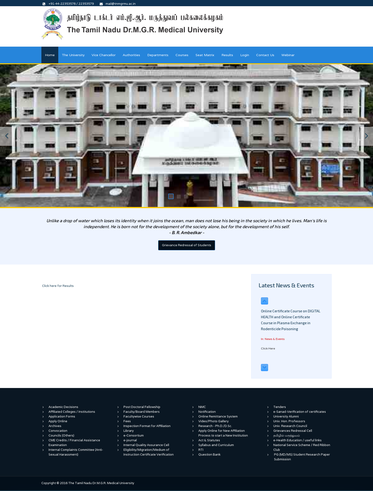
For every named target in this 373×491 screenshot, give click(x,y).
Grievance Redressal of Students (186, 245)
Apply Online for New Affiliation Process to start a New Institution (223, 433)
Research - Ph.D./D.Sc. (215, 426)
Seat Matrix (205, 55)
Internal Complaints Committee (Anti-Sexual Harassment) (76, 452)
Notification (207, 412)
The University (73, 55)
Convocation (58, 431)
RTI (200, 450)
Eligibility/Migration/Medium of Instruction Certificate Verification (148, 452)
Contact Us (265, 55)
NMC (202, 407)
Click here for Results (57, 286)
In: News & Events (273, 339)
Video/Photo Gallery (213, 421)
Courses (182, 55)
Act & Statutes (209, 440)
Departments (157, 55)
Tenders (279, 407)
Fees (127, 421)
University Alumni (286, 416)
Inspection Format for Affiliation (147, 426)
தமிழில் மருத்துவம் (286, 435)
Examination (58, 445)
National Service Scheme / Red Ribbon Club (301, 447)
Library (128, 431)
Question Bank (209, 454)
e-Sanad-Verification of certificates (299, 412)
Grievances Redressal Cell (292, 431)
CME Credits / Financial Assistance (74, 440)
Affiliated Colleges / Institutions (72, 412)
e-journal (130, 440)
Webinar (287, 55)
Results (227, 55)
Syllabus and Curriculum (216, 445)
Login (244, 55)
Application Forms (62, 416)
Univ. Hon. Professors (289, 421)
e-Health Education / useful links (297, 440)
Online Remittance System (218, 416)
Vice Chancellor (104, 55)
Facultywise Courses (138, 416)
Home (50, 55)
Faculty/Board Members (141, 412)
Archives (55, 426)
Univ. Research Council (290, 426)
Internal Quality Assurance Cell (146, 445)
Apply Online (58, 421)
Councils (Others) (61, 435)
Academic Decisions (63, 407)
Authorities (131, 55)
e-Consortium (133, 435)
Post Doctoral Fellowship (141, 407)
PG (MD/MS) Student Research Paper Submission (302, 456)
